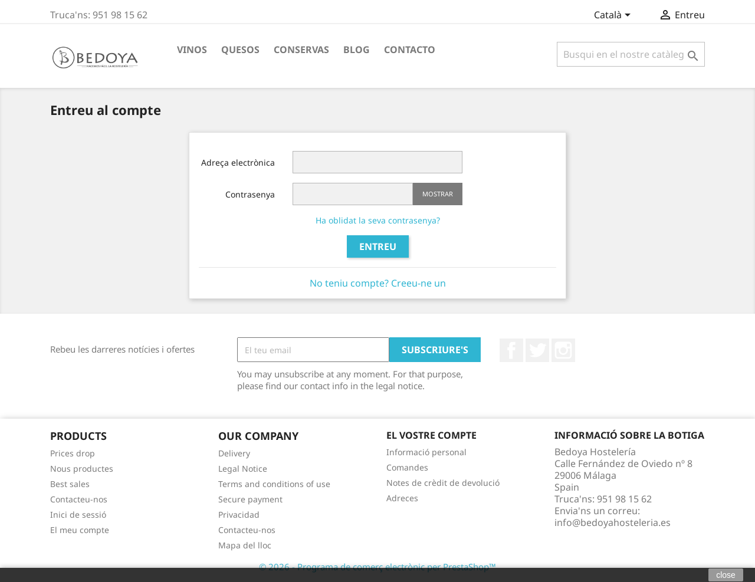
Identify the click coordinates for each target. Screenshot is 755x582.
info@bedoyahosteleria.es (612, 522)
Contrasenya (250, 194)
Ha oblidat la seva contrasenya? (378, 220)
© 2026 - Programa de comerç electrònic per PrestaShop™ (377, 567)
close (726, 575)
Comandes (407, 467)
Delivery (234, 453)
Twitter (537, 350)
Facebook (511, 350)
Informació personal (426, 452)
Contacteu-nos (78, 499)
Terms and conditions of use (274, 483)
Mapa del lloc (244, 545)
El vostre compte (431, 435)
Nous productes (81, 468)
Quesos (240, 49)
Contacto (409, 49)
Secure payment (250, 499)
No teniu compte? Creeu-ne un (378, 283)
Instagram (563, 350)
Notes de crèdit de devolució (443, 482)
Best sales (70, 483)
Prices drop (72, 453)
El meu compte (79, 529)
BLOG (356, 49)
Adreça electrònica (238, 162)
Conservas (301, 49)
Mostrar (437, 193)
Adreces (402, 498)
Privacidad (239, 514)
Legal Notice (242, 468)
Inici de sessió (78, 514)
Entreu (377, 246)
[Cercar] (631, 54)
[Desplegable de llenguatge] (614, 16)
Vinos (192, 49)
